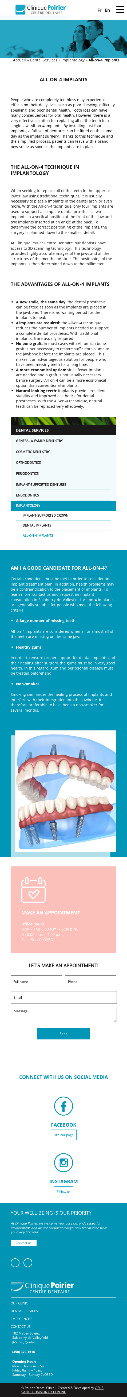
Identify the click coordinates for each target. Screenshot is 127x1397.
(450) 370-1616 (23, 1352)
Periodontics (27, 473)
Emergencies (22, 1319)
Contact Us (21, 1326)
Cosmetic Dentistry (33, 452)
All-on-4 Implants (38, 536)
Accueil (19, 60)
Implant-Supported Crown (45, 515)
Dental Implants (37, 525)
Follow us (63, 1191)
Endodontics (27, 495)
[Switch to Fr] (99, 10)
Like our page (64, 1135)
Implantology (73, 60)
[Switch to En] (107, 10)
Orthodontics (28, 462)
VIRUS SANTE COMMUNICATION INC (62, 1389)
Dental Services (43, 60)
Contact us (23, 1243)
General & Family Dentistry (39, 441)
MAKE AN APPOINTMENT (50, 912)
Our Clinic (19, 1303)
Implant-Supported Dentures (41, 484)
